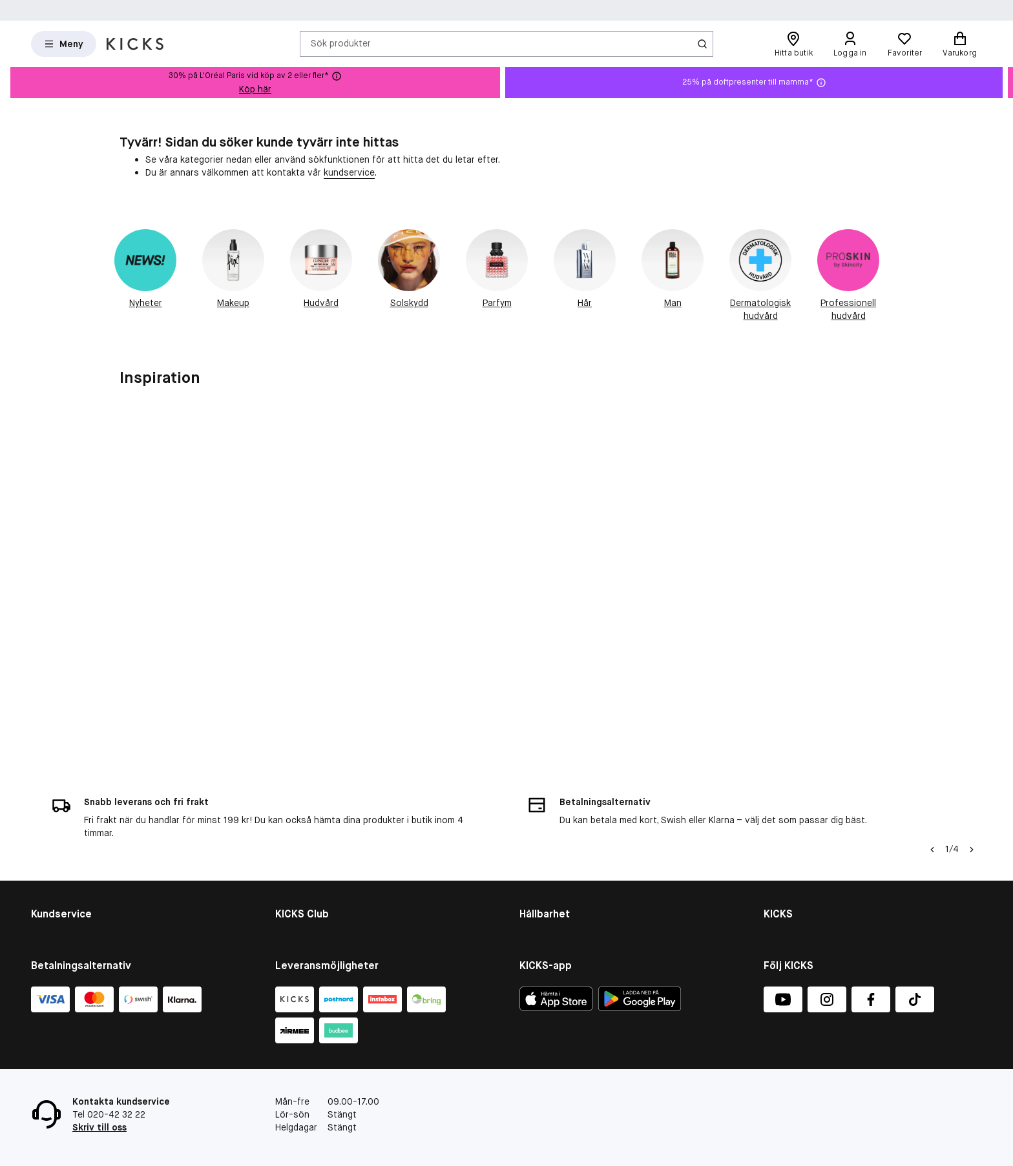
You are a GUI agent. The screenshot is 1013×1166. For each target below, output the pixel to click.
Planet (532, 862)
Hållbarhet (540, 812)
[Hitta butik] (793, 44)
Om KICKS (784, 812)
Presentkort (56, 862)
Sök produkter (341, 43)
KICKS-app (786, 913)
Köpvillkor (51, 829)
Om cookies (56, 846)
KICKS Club (297, 812)
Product (536, 879)
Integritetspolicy (798, 896)
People (533, 846)
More (530, 896)
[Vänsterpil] (932, 724)
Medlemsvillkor (306, 846)
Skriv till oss (99, 1127)
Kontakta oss (60, 812)
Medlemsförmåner (313, 829)
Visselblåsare (792, 829)
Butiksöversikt (794, 846)
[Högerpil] (971, 724)
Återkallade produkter (76, 896)
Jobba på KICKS (796, 862)
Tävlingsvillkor (60, 879)
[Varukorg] (959, 44)
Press (776, 879)
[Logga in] (850, 44)
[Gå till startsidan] (135, 44)
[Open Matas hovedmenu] (63, 44)
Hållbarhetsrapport (559, 829)
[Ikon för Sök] (702, 44)
